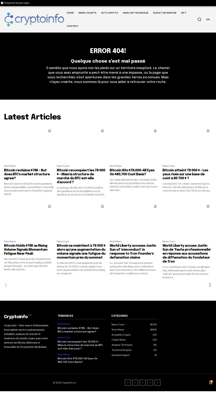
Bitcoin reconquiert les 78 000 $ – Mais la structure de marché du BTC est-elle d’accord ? (80, 352)
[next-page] (210, 291)
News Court (64, 171)
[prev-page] (6, 291)
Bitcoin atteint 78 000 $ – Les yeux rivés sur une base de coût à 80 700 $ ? (185, 180)
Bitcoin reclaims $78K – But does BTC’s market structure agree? (27, 180)
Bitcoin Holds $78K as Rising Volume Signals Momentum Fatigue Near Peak (25, 256)
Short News (11, 171)
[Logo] (34, 19)
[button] (199, 19)
